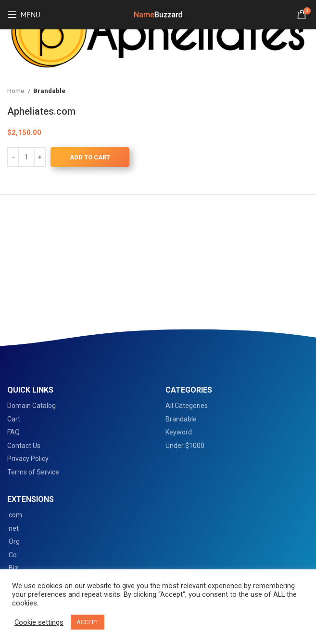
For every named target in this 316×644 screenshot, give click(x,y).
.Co (12, 555)
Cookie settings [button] (38, 622)
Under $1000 (184, 445)
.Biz (12, 568)
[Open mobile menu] (23, 14)
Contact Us (23, 445)
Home (16, 90)
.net (13, 528)
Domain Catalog (31, 405)
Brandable (49, 90)
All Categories (186, 405)
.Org (13, 541)
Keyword (178, 432)
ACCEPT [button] (87, 622)
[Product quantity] (26, 157)
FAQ (13, 432)
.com (14, 515)
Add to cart (90, 157)
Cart (13, 419)
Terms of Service (33, 472)
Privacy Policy (28, 458)
